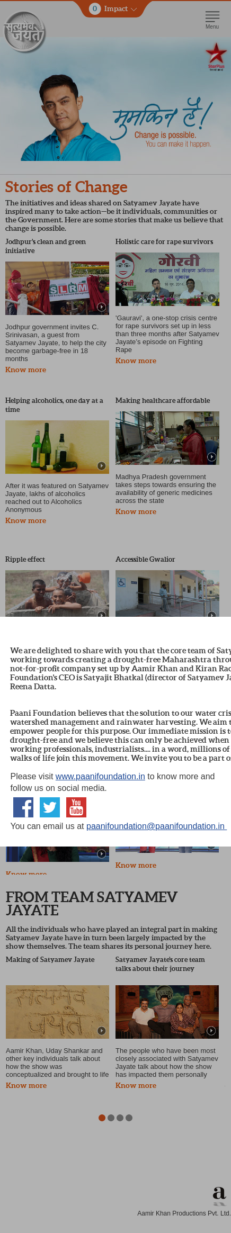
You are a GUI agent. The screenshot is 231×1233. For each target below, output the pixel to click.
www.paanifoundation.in (100, 776)
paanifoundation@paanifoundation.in (156, 826)
